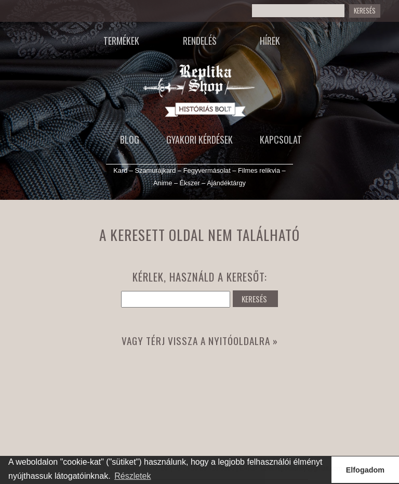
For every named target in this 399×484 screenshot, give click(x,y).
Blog (129, 139)
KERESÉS (254, 298)
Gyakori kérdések (199, 139)
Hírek (270, 40)
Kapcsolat (281, 139)
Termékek (121, 40)
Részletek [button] (132, 476)
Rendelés (200, 40)
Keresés (365, 11)
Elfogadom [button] (365, 470)
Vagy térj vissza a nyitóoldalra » (200, 340)
